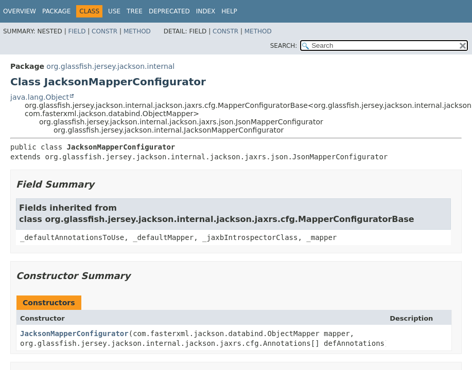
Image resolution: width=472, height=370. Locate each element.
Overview (19, 11)
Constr (104, 31)
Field (76, 31)
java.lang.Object (39, 97)
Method (137, 31)
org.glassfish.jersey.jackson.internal (110, 66)
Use (114, 11)
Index (206, 11)
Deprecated (169, 11)
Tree (135, 11)
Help (229, 11)
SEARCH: (284, 45)
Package (56, 11)
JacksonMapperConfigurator (74, 333)
